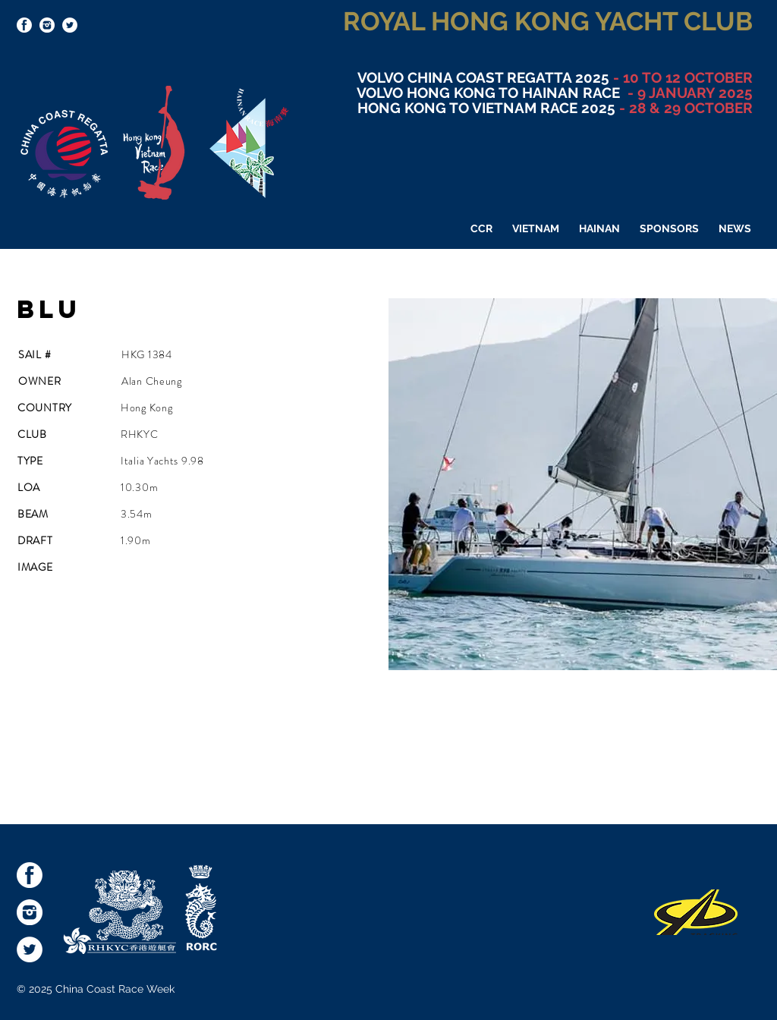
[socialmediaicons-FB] (24, 25)
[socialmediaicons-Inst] (47, 25)
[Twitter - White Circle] (69, 25)
